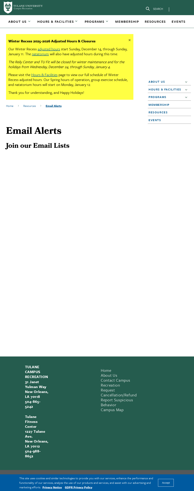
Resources (155, 21)
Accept (166, 482)
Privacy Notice (52, 487)
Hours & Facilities (55, 21)
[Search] (154, 9)
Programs (95, 21)
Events (179, 21)
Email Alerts (54, 106)
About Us (17, 21)
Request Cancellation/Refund (119, 392)
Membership (127, 21)
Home (9, 106)
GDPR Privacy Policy (78, 487)
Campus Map (112, 409)
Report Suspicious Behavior (117, 402)
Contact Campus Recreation (115, 382)
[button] (17, 21)
